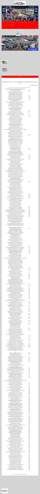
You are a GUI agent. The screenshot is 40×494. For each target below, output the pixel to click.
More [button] (36, 27)
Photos (18, 22)
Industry (33, 22)
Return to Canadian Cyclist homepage (18, 474)
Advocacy (29, 22)
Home (4, 22)
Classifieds (21, 22)
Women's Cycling (13, 22)
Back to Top (25, 474)
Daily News (8, 22)
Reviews (26, 22)
